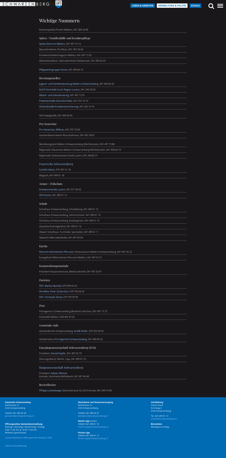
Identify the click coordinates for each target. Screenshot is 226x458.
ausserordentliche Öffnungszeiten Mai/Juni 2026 (28, 437)
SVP (41, 297)
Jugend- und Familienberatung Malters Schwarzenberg (68, 83)
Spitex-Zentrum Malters (52, 43)
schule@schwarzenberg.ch (164, 418)
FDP (41, 285)
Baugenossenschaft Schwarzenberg (61, 367)
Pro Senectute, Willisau (51, 129)
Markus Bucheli (53, 285)
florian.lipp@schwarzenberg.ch (93, 438)
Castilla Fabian (47, 169)
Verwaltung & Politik (172, 5)
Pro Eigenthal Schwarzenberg (71, 339)
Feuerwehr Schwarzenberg (56, 164)
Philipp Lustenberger (50, 390)
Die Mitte (44, 291)
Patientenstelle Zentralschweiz (55, 100)
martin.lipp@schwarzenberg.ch (93, 426)
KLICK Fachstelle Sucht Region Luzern (59, 89)
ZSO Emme (45, 195)
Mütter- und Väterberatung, (54, 95)
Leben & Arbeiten (142, 5)
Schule (195, 5)
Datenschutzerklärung (16, 445)
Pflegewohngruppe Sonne (53, 69)
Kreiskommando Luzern (52, 189)
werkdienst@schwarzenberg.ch (93, 416)
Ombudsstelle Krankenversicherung (58, 106)
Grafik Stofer (81, 331)
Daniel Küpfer (58, 353)
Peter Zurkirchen (59, 291)
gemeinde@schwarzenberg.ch (19, 416)
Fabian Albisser (59, 373)
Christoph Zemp (53, 297)
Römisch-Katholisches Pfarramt (56, 251)
